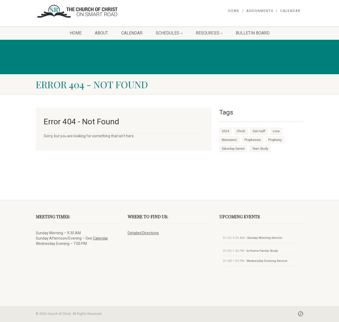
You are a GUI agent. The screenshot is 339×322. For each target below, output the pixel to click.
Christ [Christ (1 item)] (241, 131)
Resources (209, 33)
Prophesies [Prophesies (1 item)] (252, 140)
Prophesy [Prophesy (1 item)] (275, 140)
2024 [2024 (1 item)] (225, 131)
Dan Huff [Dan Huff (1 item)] (259, 131)
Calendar (290, 11)
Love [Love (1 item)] (276, 131)
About (101, 33)
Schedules (169, 33)
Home (233, 11)
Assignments (259, 11)
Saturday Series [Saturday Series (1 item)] (233, 149)
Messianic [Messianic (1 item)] (229, 140)
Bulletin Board (253, 33)
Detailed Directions (143, 233)
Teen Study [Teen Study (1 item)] (260, 149)
